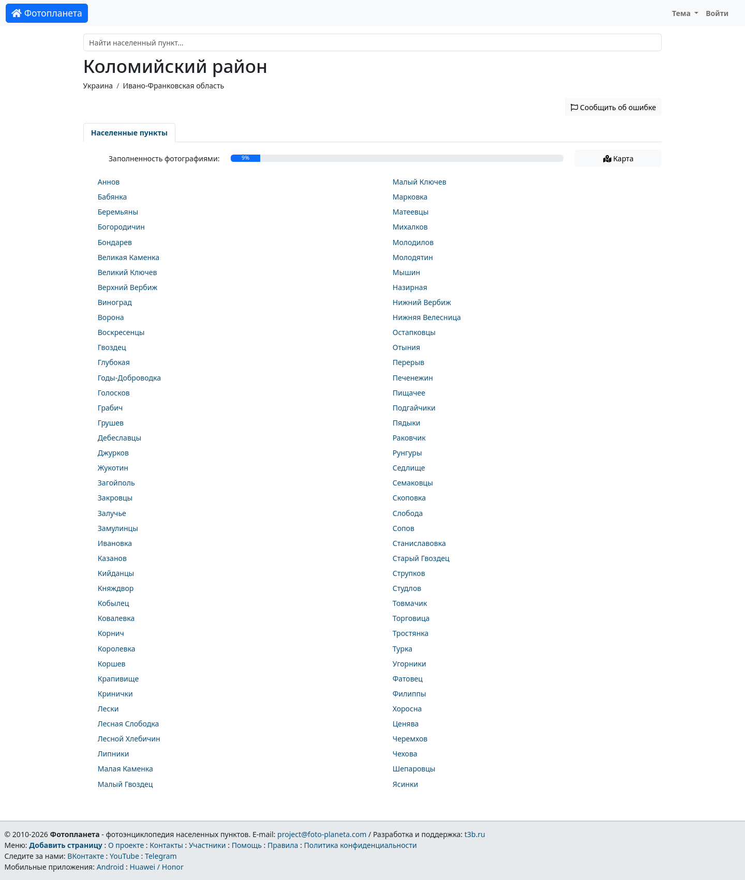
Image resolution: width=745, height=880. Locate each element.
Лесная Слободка (128, 724)
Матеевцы (411, 212)
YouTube (124, 856)
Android (110, 867)
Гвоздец (112, 347)
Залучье (112, 513)
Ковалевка (116, 618)
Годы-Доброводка (129, 378)
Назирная (410, 287)
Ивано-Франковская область (173, 85)
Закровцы (115, 498)
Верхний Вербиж (127, 287)
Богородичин (121, 227)
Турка (402, 649)
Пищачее (409, 393)
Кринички (115, 694)
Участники (207, 845)
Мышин (406, 272)
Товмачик (410, 603)
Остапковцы (414, 332)
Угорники (409, 664)
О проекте (126, 845)
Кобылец (113, 603)
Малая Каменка (125, 768)
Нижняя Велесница (427, 317)
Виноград (115, 302)
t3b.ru (475, 834)
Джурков (113, 453)
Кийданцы (116, 573)
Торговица (411, 618)
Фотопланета (46, 13)
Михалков (410, 227)
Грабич (110, 408)
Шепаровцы (414, 768)
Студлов (407, 588)
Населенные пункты (129, 133)
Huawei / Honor (156, 867)
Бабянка (112, 197)
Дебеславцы (119, 438)
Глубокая (114, 362)
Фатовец (408, 679)
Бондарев (115, 242)
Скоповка (409, 498)
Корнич (111, 633)
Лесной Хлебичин (129, 739)
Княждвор (116, 588)
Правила (282, 845)
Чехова (405, 753)
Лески (108, 709)
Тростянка (411, 633)
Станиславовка (419, 543)
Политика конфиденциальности (360, 845)
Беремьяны (118, 212)
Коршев (112, 664)
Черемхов (410, 739)
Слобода (408, 513)
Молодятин (413, 257)
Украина (98, 85)
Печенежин (413, 378)
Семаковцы (413, 483)
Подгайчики (414, 408)
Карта (618, 158)
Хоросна (407, 709)
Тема (682, 13)
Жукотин (113, 468)
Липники (113, 753)
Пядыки (407, 423)
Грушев (111, 423)
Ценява (406, 724)
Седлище (409, 468)
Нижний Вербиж (422, 302)
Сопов (403, 528)
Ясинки (406, 784)
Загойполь (116, 483)
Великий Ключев (127, 272)
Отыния (406, 347)
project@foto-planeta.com (321, 834)
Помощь (247, 845)
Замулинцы (118, 528)
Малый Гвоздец (125, 784)
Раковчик (409, 438)
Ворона (111, 317)
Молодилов (413, 242)
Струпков (409, 573)
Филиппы (409, 694)
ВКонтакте (85, 856)
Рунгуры (407, 453)
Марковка (410, 197)
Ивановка (115, 543)
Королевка (117, 649)
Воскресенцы (121, 332)
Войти (717, 13)
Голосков (114, 393)
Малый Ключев (419, 182)
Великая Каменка (128, 257)
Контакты (166, 845)
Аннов (109, 182)
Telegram (161, 856)
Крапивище (118, 679)
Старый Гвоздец (421, 558)
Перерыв (409, 362)
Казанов (112, 558)
